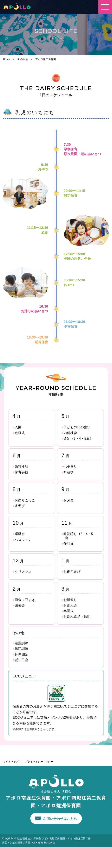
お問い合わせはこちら (60, 818)
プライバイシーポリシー (39, 761)
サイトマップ (11, 761)
